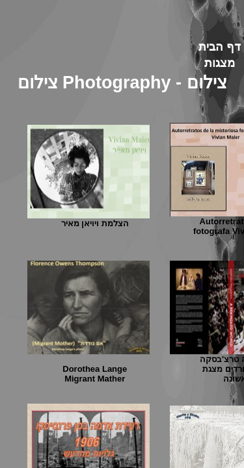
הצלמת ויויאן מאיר (95, 223)
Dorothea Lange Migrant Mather (94, 374)
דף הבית (219, 46)
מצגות (219, 63)
